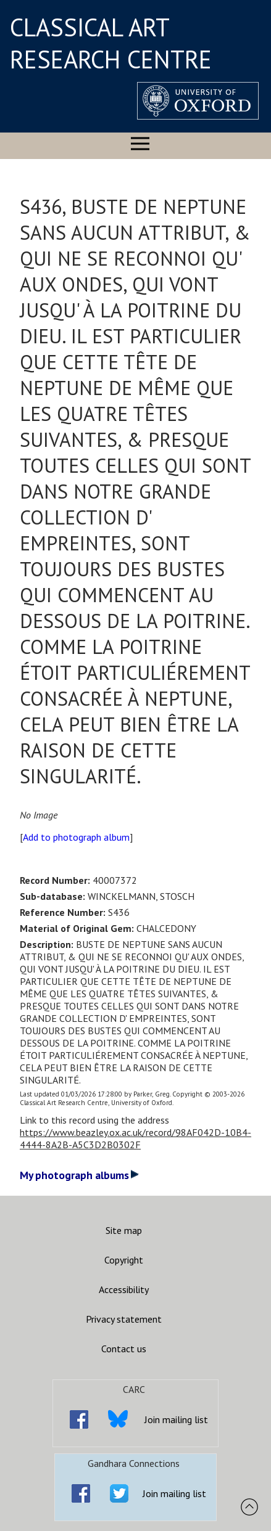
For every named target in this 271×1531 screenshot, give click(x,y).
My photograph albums (79, 1175)
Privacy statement (124, 1319)
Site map (124, 1230)
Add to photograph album (76, 837)
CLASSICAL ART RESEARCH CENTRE (111, 43)
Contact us (123, 1348)
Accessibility (124, 1289)
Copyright (123, 1260)
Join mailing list (176, 1419)
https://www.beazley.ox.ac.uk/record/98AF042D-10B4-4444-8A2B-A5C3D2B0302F (135, 1138)
